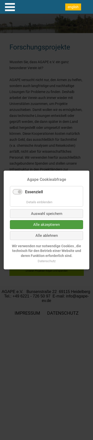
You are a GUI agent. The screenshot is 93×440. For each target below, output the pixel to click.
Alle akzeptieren (46, 224)
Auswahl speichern (46, 213)
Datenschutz (47, 261)
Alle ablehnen (46, 235)
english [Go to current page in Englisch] (73, 7)
